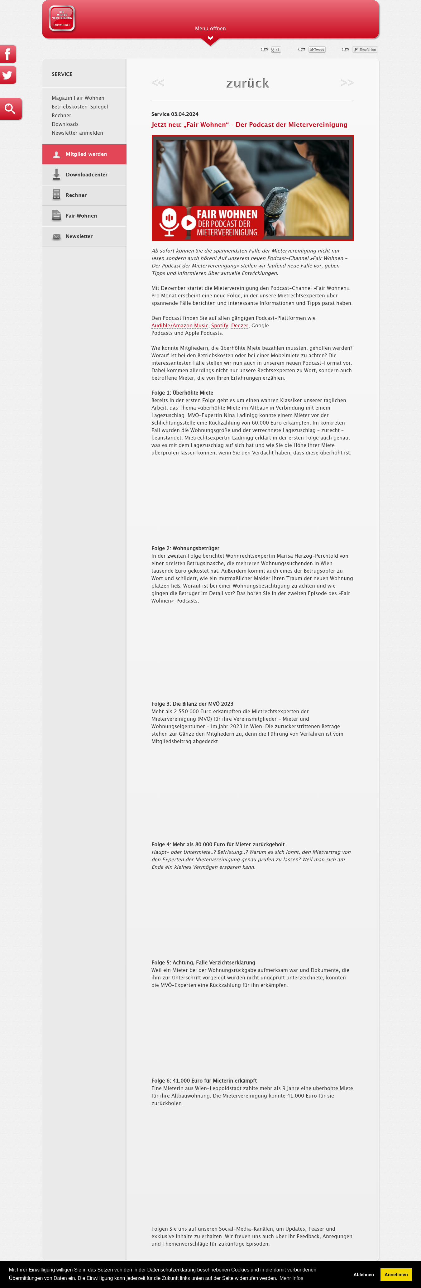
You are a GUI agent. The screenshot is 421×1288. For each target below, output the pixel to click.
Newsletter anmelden (77, 133)
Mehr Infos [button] (291, 1278)
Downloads (65, 124)
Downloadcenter (87, 174)
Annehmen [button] (396, 1274)
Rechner (61, 115)
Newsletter (79, 236)
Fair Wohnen (81, 216)
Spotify (219, 325)
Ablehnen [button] (364, 1274)
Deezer (239, 325)
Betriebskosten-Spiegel (80, 106)
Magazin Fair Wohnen (78, 98)
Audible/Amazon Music (179, 325)
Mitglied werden (86, 154)
